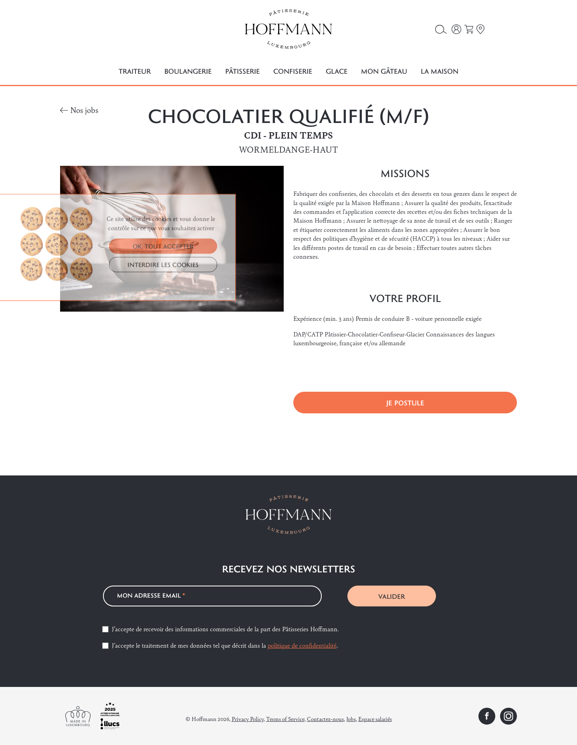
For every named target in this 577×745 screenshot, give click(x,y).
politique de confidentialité (302, 645)
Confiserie (292, 71)
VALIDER (391, 596)
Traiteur (135, 71)
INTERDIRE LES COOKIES (163, 336)
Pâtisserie (242, 71)
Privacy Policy (248, 719)
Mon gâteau (384, 71)
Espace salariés (375, 719)
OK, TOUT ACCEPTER (163, 318)
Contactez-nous (325, 719)
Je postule (405, 402)
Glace (336, 71)
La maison (439, 71)
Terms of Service (285, 719)
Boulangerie (188, 71)
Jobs (351, 719)
